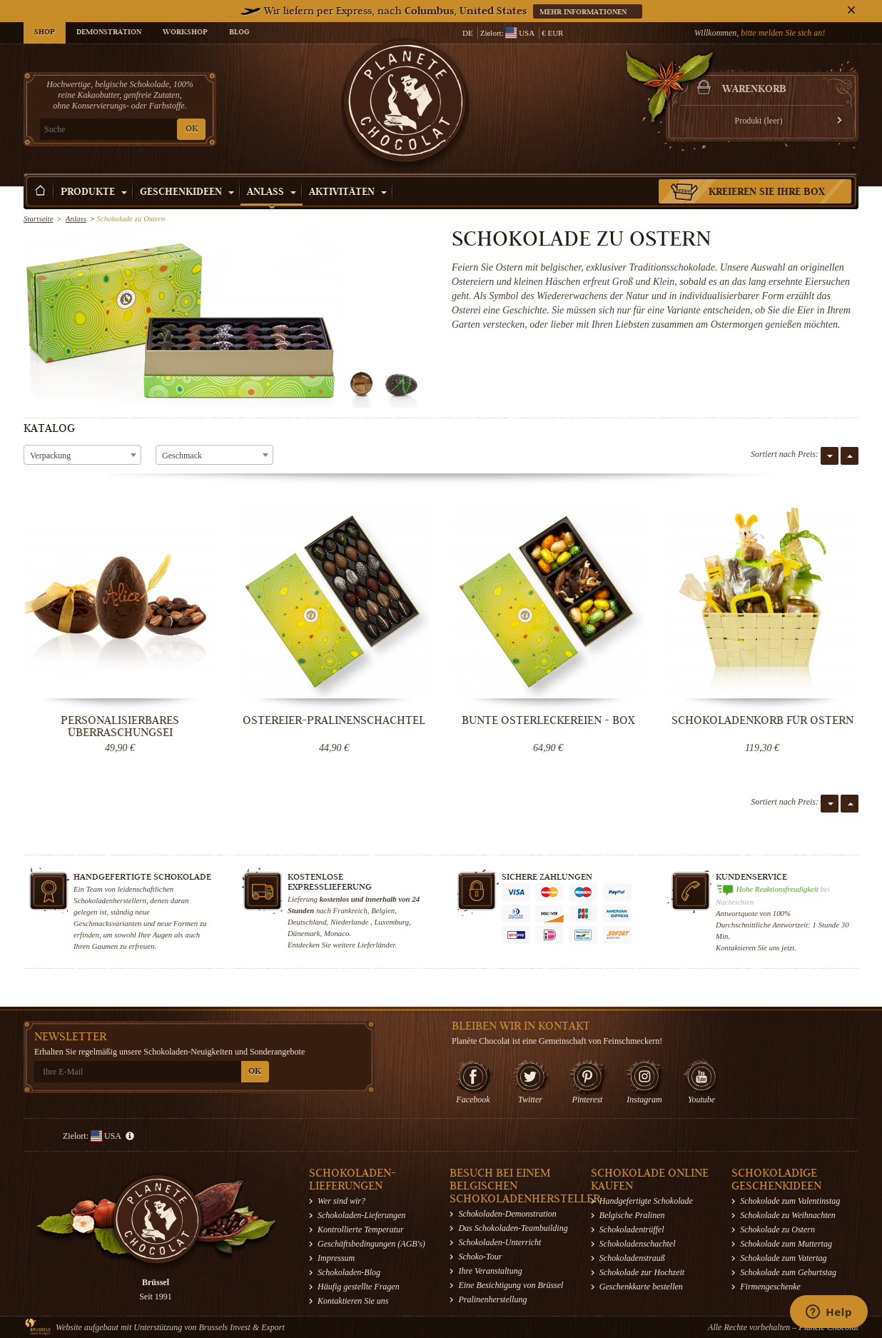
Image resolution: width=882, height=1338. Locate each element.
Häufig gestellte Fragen (359, 1287)
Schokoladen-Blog (349, 1272)
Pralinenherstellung (492, 1299)
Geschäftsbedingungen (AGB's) (371, 1244)
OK (192, 129)
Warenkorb (754, 90)
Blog (239, 32)
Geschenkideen (187, 192)
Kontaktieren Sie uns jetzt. (756, 947)
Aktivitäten (348, 192)
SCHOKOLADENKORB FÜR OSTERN (762, 720)
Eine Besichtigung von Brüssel (510, 1285)
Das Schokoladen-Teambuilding (512, 1228)
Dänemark (304, 933)
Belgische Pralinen (632, 1215)
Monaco (336, 933)
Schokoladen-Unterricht (499, 1242)
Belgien (383, 910)
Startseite (39, 218)
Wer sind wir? (341, 1201)
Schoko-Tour (480, 1257)
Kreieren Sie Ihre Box (767, 192)
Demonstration (108, 32)
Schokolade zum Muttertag (786, 1244)
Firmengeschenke (770, 1287)
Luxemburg (391, 921)
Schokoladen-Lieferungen (361, 1215)
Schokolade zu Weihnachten (788, 1215)
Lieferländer (376, 944)
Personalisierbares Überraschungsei (120, 726)
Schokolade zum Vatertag (783, 1258)
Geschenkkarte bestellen (641, 1287)
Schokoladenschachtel (637, 1244)
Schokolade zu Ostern (777, 1229)
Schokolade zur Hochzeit (641, 1272)
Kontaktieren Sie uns (353, 1301)
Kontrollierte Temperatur (361, 1229)
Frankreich (350, 910)
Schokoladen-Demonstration (507, 1214)
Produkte (94, 192)
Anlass (271, 192)
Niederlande (350, 921)
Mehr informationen (584, 12)
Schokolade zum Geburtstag (788, 1272)
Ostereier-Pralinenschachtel (334, 720)
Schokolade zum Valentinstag (790, 1201)
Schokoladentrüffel (631, 1229)
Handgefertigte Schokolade (646, 1201)
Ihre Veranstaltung (490, 1271)
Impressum (336, 1258)
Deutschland (307, 921)
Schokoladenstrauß (632, 1258)
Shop (44, 32)
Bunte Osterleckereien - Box (548, 720)
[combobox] (82, 455)
